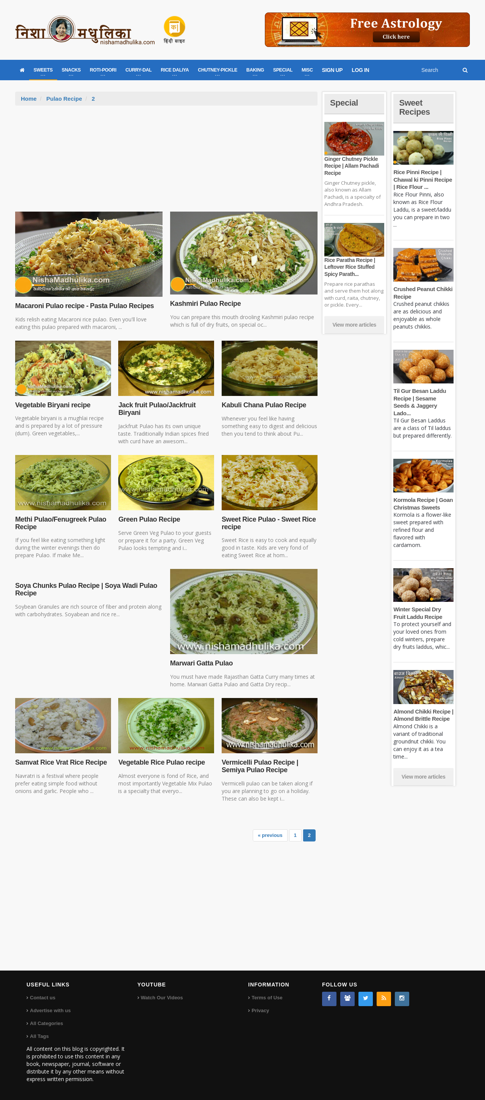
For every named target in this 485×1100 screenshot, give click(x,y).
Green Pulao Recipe (149, 519)
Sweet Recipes (414, 107)
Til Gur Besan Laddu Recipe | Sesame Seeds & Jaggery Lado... (423, 398)
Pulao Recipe (64, 98)
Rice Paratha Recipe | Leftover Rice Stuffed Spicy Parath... (349, 267)
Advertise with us (50, 1010)
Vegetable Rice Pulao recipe (161, 762)
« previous (270, 835)
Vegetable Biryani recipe (53, 405)
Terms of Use (267, 997)
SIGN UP (332, 70)
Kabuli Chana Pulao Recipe (264, 405)
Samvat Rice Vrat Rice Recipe (61, 762)
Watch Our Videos (162, 997)
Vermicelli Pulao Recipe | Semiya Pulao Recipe (260, 766)
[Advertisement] (166, 162)
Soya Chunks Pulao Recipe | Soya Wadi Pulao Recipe (86, 589)
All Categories (46, 1023)
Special (344, 103)
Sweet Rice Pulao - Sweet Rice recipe (269, 523)
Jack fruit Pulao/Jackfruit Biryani (157, 408)
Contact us (42, 997)
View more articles (354, 325)
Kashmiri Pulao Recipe (205, 303)
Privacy (260, 1010)
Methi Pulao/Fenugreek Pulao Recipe (60, 523)
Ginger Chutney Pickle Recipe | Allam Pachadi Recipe (351, 166)
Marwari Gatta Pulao (201, 663)
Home (29, 98)
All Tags (39, 1036)
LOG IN (360, 70)
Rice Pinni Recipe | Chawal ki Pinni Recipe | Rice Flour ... (422, 179)
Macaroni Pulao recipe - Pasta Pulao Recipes (84, 306)
